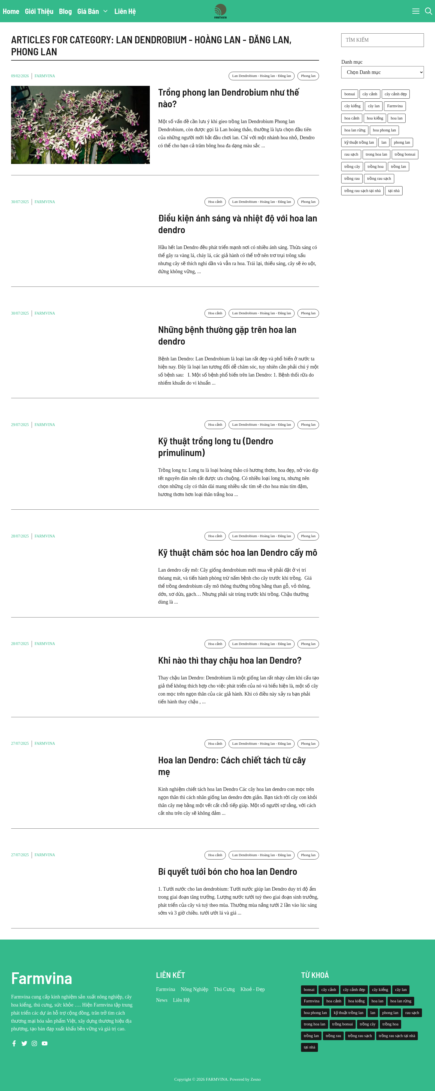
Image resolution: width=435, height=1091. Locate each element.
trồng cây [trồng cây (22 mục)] (352, 166)
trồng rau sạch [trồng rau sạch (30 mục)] (379, 178)
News (162, 1000)
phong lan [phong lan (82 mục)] (402, 142)
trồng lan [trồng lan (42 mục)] (398, 166)
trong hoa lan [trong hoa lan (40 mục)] (376, 154)
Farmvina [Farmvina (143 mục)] (395, 106)
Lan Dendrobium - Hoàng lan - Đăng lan (261, 76)
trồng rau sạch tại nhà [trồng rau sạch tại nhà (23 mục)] (362, 190)
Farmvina (45, 76)
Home (11, 11)
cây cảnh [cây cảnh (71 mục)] (370, 94)
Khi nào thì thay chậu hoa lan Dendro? (230, 660)
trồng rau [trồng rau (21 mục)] (352, 178)
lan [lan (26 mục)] (383, 142)
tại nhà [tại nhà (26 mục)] (393, 190)
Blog (65, 11)
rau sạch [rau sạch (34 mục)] (351, 154)
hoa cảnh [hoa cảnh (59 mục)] (351, 118)
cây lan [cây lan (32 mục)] (374, 106)
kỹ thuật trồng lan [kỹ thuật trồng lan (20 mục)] (359, 142)
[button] (428, 11)
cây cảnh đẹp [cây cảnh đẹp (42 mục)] (396, 94)
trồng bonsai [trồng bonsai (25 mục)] (405, 154)
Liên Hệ (125, 11)
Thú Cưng (224, 989)
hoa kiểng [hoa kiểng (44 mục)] (375, 118)
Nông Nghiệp (195, 989)
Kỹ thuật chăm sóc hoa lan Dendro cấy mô (237, 552)
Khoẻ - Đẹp (253, 989)
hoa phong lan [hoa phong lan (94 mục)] (384, 130)
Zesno (256, 1079)
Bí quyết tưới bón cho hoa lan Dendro (227, 871)
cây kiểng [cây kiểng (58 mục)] (352, 106)
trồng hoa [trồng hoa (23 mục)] (375, 166)
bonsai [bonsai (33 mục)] (349, 94)
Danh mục (351, 62)
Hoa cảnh (215, 202)
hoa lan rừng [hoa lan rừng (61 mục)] (354, 130)
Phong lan (308, 76)
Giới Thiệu (39, 11)
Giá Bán (94, 11)
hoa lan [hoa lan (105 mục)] (397, 118)
